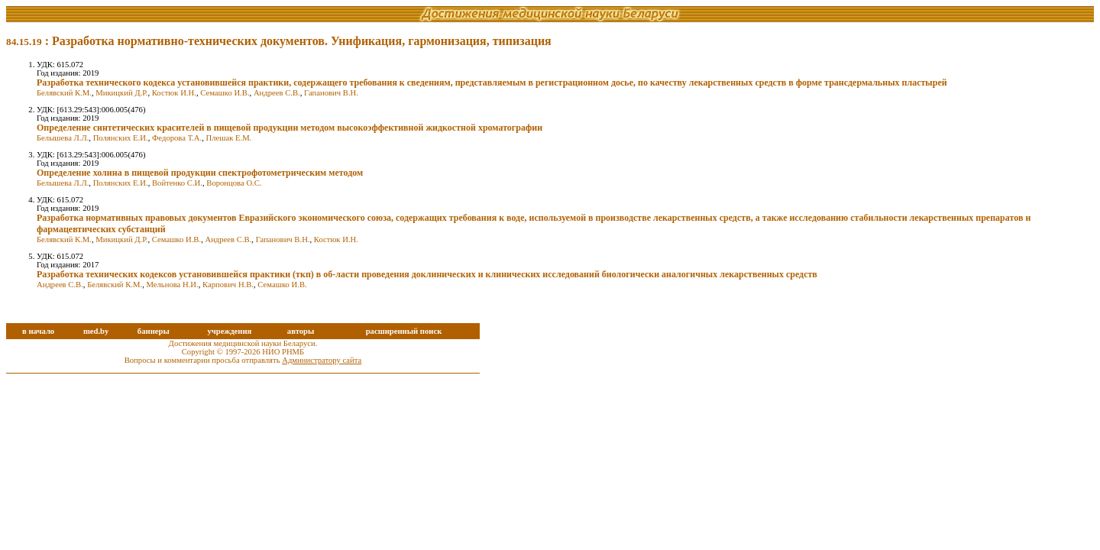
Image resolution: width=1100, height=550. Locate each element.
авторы (301, 331)
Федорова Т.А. (177, 138)
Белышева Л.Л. (63, 138)
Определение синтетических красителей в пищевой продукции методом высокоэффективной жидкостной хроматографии (289, 127)
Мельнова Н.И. (172, 284)
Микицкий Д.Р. (121, 93)
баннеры (154, 331)
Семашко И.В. (224, 93)
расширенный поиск (404, 331)
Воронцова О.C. (233, 183)
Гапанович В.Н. (331, 93)
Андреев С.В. (277, 93)
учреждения (229, 331)
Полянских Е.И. (120, 138)
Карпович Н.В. (228, 284)
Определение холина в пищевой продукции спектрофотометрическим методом (200, 172)
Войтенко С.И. (177, 183)
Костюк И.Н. (174, 93)
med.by (95, 331)
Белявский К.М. (64, 93)
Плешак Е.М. (228, 138)
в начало (38, 331)
